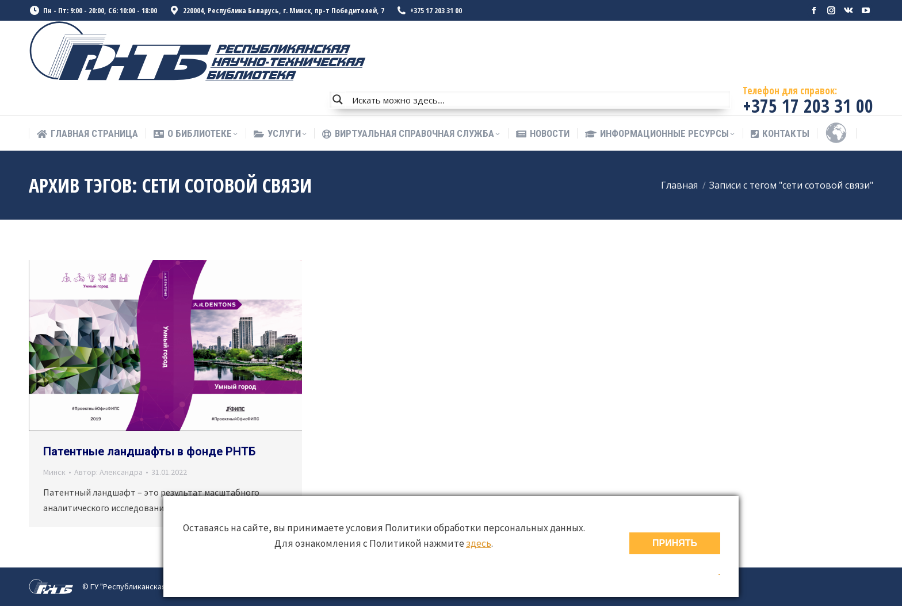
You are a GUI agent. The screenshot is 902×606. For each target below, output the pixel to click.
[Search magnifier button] (338, 99)
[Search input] (538, 99)
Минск (54, 472)
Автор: (108, 472)
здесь (478, 543)
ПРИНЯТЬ (674, 543)
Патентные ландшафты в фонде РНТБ (149, 451)
